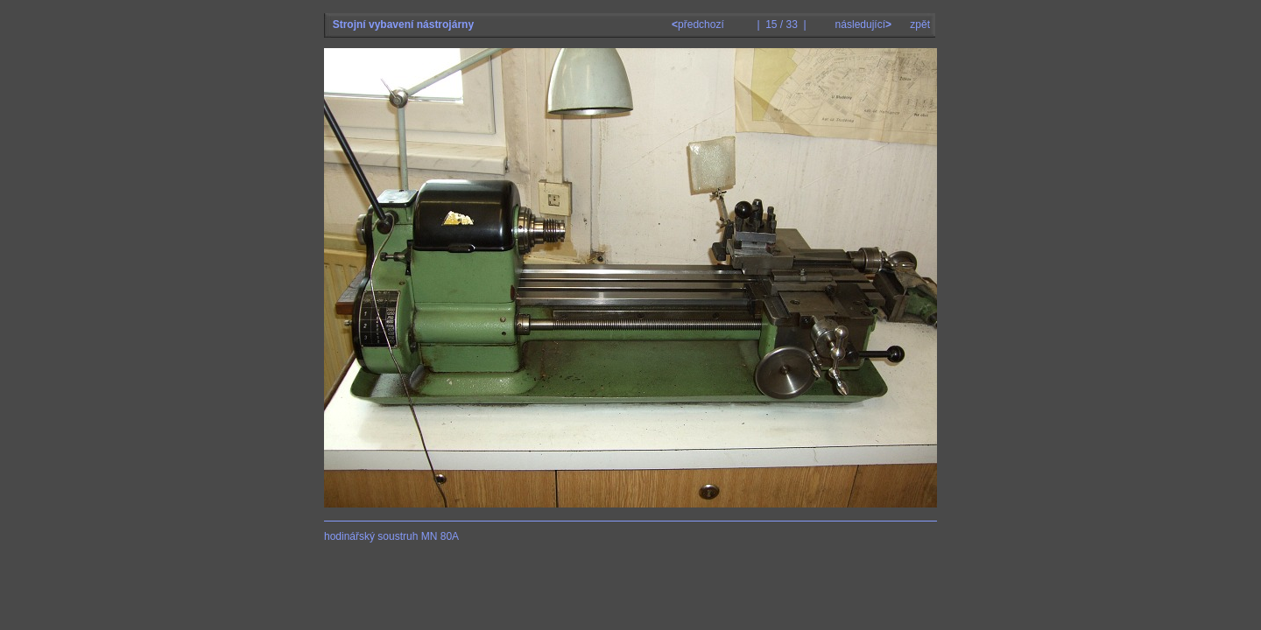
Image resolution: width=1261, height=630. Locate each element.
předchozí (699, 24)
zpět (920, 24)
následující (861, 24)
